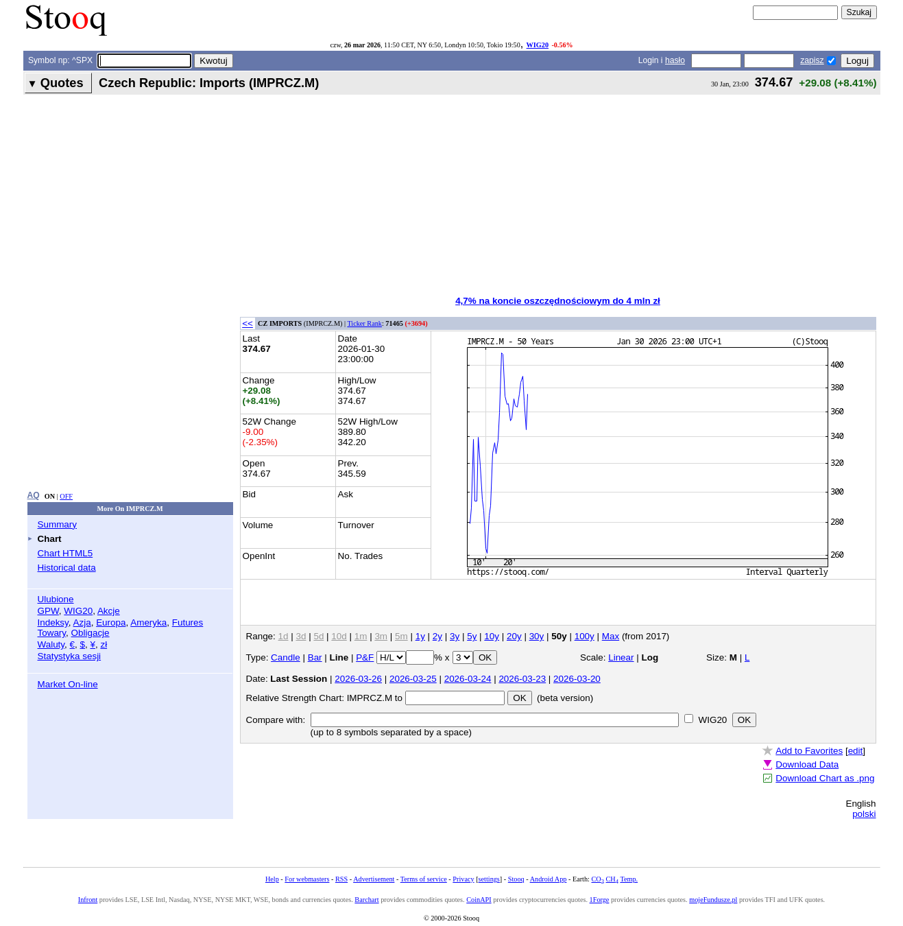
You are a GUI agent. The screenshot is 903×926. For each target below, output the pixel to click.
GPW (48, 611)
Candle (285, 657)
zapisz (811, 60)
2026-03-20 (577, 679)
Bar (315, 657)
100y (584, 636)
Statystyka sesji (69, 656)
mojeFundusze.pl (713, 899)
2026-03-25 (413, 679)
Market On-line (68, 684)
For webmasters (307, 879)
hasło (675, 60)
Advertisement (373, 879)
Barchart (366, 899)
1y (420, 636)
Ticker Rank (364, 323)
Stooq (516, 879)
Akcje (108, 611)
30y (536, 636)
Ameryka (148, 622)
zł (103, 644)
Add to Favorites (809, 751)
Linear (621, 657)
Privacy (463, 879)
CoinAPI (478, 899)
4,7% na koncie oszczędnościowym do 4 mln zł (557, 301)
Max (610, 636)
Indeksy (53, 622)
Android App (548, 879)
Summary (57, 524)
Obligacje (90, 633)
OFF (66, 496)
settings (489, 879)
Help (272, 879)
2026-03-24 (468, 679)
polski (864, 814)
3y (454, 636)
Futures (188, 622)
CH (612, 879)
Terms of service (423, 879)
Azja (82, 622)
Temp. (629, 879)
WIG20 (538, 45)
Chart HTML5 (65, 553)
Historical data (67, 567)
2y (437, 636)
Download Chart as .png (824, 778)
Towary (52, 633)
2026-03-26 (358, 679)
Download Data (807, 764)
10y (491, 636)
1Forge (600, 899)
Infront (87, 899)
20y (514, 636)
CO (597, 879)
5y (472, 636)
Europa (110, 622)
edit (855, 751)
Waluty (51, 644)
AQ (33, 495)
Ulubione (56, 599)
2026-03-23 (522, 679)
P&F (365, 657)
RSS (341, 879)
